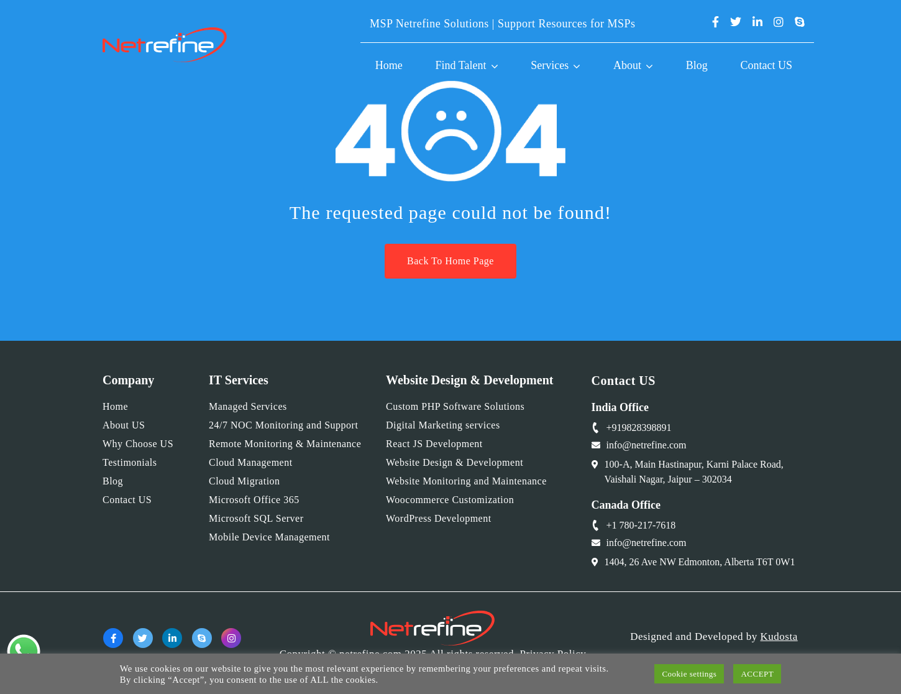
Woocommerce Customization (450, 499)
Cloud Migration (244, 481)
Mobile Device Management (269, 537)
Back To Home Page (450, 261)
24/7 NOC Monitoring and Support (283, 425)
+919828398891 (639, 427)
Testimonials (130, 462)
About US (124, 425)
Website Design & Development (454, 462)
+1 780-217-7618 (641, 525)
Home (389, 65)
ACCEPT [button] (757, 673)
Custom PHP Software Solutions (455, 406)
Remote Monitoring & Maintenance (285, 443)
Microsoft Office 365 (254, 499)
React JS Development (434, 443)
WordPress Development (439, 518)
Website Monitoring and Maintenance (466, 481)
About (627, 65)
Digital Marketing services (443, 425)
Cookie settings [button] (689, 673)
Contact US (767, 65)
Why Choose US (138, 443)
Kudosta (779, 636)
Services (550, 65)
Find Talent (461, 65)
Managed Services (248, 406)
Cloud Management (251, 462)
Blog (697, 65)
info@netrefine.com (646, 445)
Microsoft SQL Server (256, 518)
